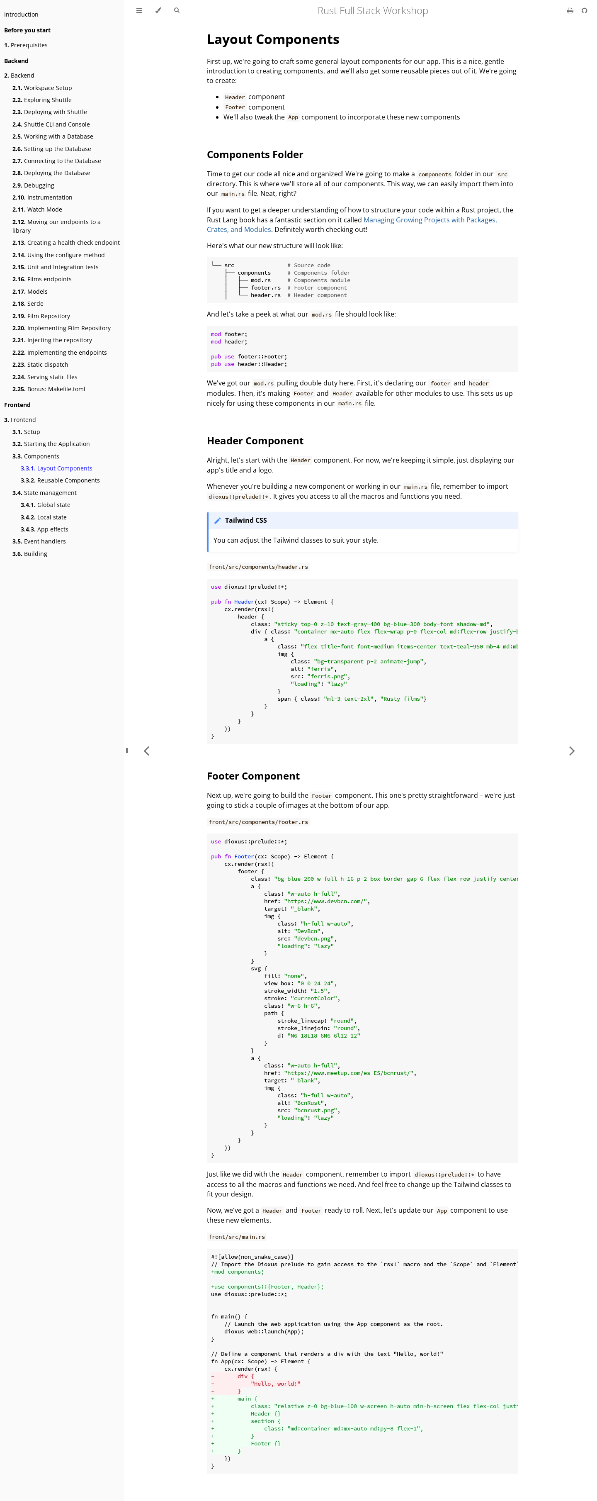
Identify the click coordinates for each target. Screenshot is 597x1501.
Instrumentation (42, 197)
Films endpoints (42, 279)
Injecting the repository (52, 340)
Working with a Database (52, 136)
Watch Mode (37, 209)
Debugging (33, 185)
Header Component (255, 440)
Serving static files (45, 377)
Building (29, 554)
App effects (44, 529)
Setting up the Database (51, 149)
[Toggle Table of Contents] (139, 10)
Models (30, 291)
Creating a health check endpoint (66, 242)
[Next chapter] (572, 750)
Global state (45, 505)
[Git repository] (584, 10)
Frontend (20, 420)
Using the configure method (58, 255)
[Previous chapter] (146, 750)
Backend (19, 75)
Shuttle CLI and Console (51, 124)
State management (44, 493)
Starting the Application (51, 444)
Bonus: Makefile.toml (48, 389)
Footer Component (253, 775)
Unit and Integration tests (55, 267)
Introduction (21, 14)
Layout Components (56, 468)
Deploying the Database (51, 173)
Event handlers (39, 541)
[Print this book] (571, 10)
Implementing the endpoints (59, 352)
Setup (26, 432)
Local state (44, 517)
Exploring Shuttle (42, 100)
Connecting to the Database (56, 161)
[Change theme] (158, 10)
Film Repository (41, 316)
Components (35, 456)
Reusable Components (60, 480)
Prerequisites (26, 45)
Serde (28, 303)
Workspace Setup (42, 88)
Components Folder (255, 154)
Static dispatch (40, 364)
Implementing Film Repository (61, 328)
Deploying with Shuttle (49, 112)
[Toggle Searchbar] (176, 10)
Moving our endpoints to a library (56, 226)
